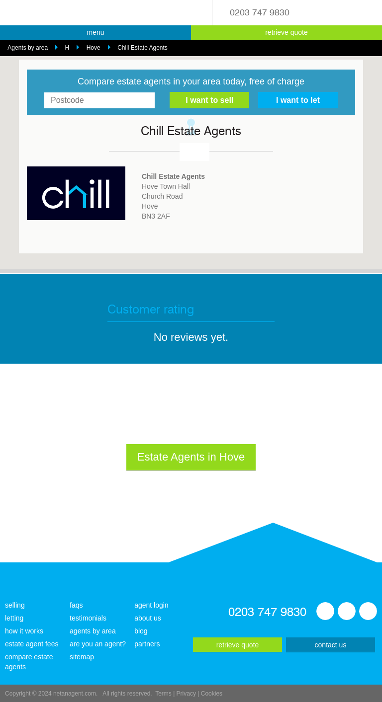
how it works (24, 631)
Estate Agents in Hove (191, 457)
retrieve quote (286, 32)
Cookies (211, 693)
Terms (163, 693)
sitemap (82, 657)
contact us (331, 645)
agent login (151, 605)
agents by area (93, 631)
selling (15, 605)
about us (147, 618)
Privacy (186, 693)
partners (147, 644)
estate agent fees (31, 644)
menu (95, 32)
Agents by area (27, 47)
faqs (76, 605)
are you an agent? (98, 644)
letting (14, 618)
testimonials (88, 618)
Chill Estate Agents (142, 47)
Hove (93, 47)
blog (140, 631)
